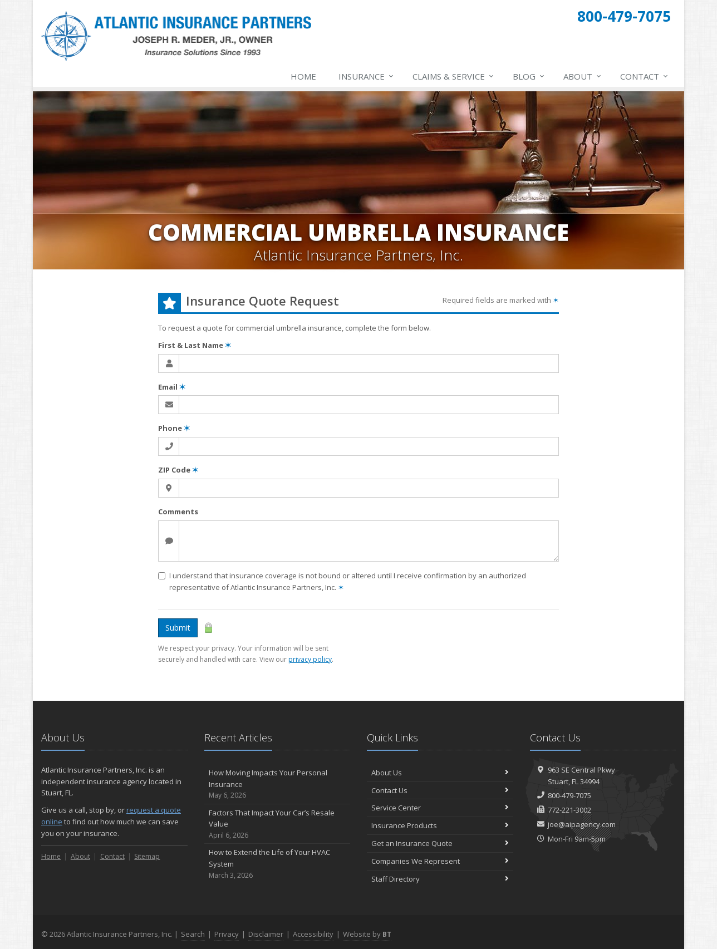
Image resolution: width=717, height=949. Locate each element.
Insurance (366, 76)
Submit (177, 627)
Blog (529, 76)
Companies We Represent (440, 861)
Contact (644, 76)
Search (193, 934)
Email (171, 387)
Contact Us (440, 790)
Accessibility (313, 934)
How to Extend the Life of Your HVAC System (277, 864)
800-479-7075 (569, 795)
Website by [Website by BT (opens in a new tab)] (367, 934)
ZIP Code (178, 470)
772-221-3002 (569, 810)
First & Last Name (194, 345)
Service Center (440, 808)
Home (303, 76)
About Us (440, 773)
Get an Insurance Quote (440, 843)
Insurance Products (440, 825)
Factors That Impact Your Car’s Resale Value (277, 824)
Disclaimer (265, 934)
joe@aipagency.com (582, 824)
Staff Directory (440, 879)
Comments (178, 512)
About (582, 76)
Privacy (226, 934)
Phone (174, 428)
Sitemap (147, 856)
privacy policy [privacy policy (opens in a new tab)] (310, 659)
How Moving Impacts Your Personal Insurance (277, 784)
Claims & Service (453, 76)
